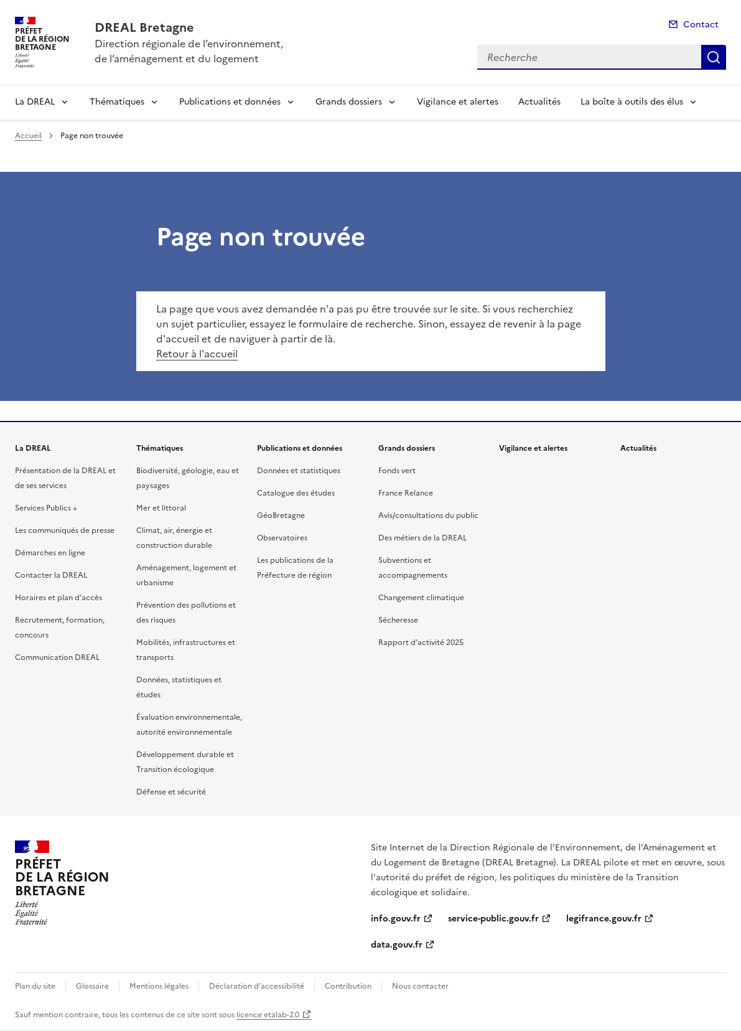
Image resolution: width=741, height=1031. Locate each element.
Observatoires (282, 538)
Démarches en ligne (50, 552)
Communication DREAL (57, 657)
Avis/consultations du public (428, 515)
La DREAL (35, 101)
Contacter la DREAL (51, 575)
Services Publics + (46, 508)
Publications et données (230, 101)
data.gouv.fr (396, 944)
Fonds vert (397, 470)
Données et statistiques (298, 470)
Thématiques (117, 101)
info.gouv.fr (396, 918)
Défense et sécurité (171, 792)
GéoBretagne (281, 515)
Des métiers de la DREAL (422, 538)
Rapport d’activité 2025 (421, 642)
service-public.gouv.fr (493, 918)
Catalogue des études (296, 493)
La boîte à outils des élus (631, 101)
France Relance (405, 493)
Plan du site (35, 986)
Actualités (539, 101)
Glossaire (92, 986)
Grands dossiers (348, 101)
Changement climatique (421, 597)
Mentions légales (159, 986)
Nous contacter (420, 986)
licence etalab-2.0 (267, 1014)
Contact (701, 24)
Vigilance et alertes (457, 101)
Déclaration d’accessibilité (256, 986)
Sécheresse (398, 620)
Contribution (348, 986)
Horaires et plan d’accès (58, 597)
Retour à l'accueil (197, 353)
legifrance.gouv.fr (603, 918)
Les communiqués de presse (64, 530)
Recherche (713, 57)
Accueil (28, 135)
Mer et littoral (161, 508)
